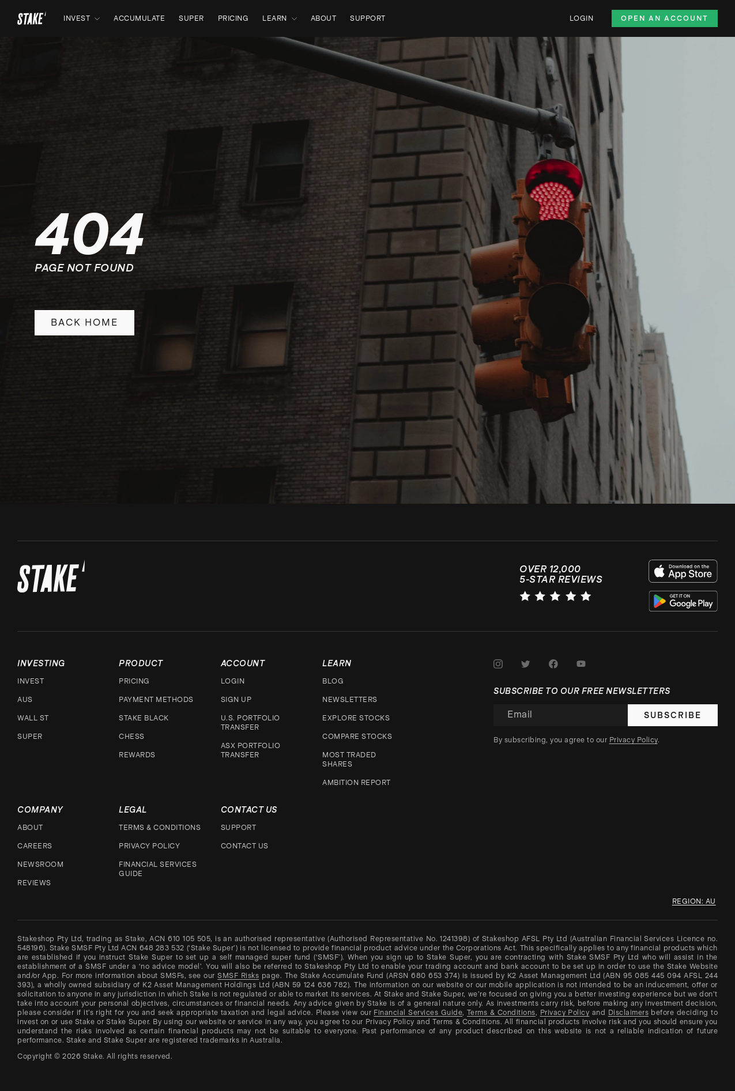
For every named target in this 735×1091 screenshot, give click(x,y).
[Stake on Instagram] (498, 664)
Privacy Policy (149, 846)
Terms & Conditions (160, 828)
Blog (333, 681)
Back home (84, 322)
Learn (279, 18)
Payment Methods (156, 700)
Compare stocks (357, 737)
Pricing (233, 18)
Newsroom (40, 864)
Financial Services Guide (158, 869)
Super (191, 18)
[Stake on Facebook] (553, 664)
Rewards (137, 755)
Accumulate (139, 18)
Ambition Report (356, 783)
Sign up (236, 700)
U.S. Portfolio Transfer (250, 722)
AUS (25, 700)
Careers (34, 846)
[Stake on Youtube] (581, 664)
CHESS (132, 737)
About (324, 18)
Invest (81, 18)
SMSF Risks (238, 976)
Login (582, 18)
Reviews (34, 883)
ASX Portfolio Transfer (251, 750)
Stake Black (144, 718)
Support (368, 18)
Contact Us (245, 846)
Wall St (33, 718)
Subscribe (673, 715)
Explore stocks (356, 718)
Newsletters (350, 700)
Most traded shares (349, 759)
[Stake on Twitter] (526, 664)
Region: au (694, 901)
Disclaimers (628, 1013)
